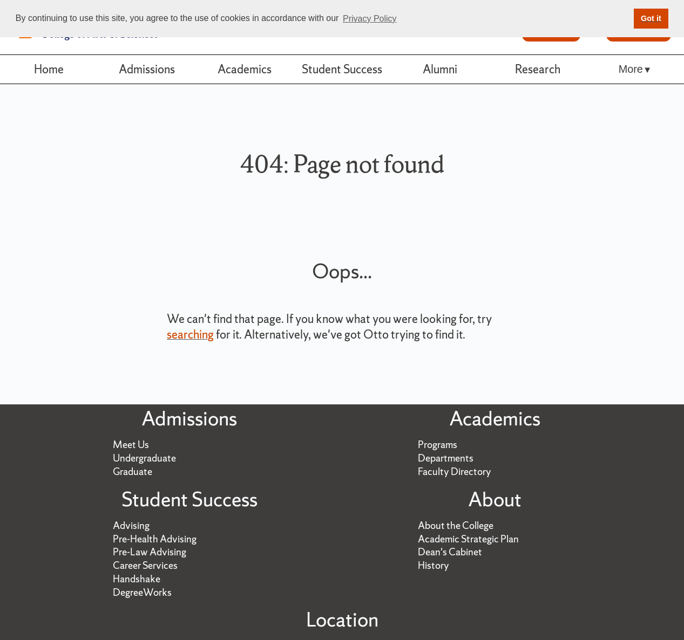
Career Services (145, 565)
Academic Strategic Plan (468, 539)
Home (49, 69)
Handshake (136, 579)
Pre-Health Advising (155, 539)
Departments (445, 458)
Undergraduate (144, 458)
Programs (437, 444)
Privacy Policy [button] (370, 18)
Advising (131, 525)
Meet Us (131, 444)
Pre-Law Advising (149, 552)
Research (537, 69)
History (433, 565)
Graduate (132, 471)
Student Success (342, 69)
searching (190, 334)
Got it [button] (651, 18)
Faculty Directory (454, 471)
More (631, 69)
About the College (455, 525)
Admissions (147, 69)
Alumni (440, 69)
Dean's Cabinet (450, 552)
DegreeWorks (142, 592)
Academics (245, 69)
